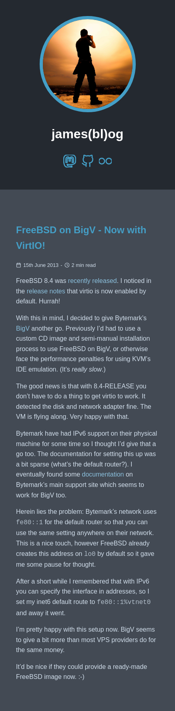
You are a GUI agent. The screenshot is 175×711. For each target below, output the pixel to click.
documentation (103, 474)
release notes (46, 291)
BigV (23, 328)
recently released (92, 280)
